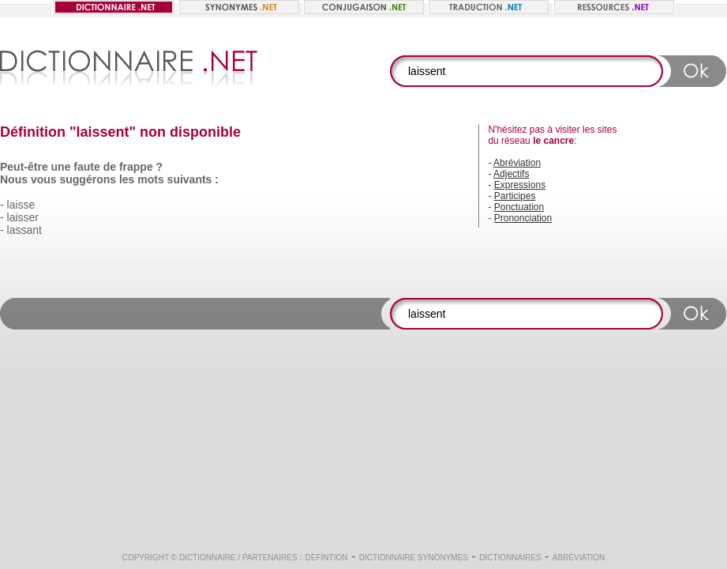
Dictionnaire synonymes (413, 557)
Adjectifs (511, 173)
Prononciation (523, 218)
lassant (24, 230)
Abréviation (517, 162)
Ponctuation (519, 207)
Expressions (519, 184)
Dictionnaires (510, 557)
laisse (21, 204)
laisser (23, 217)
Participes (515, 196)
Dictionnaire (207, 557)
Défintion (326, 557)
